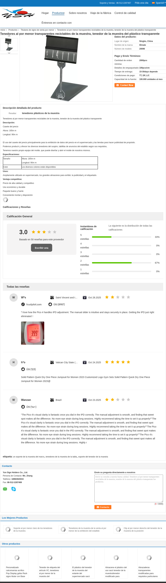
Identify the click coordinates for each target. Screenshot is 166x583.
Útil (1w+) (31, 407)
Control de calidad (125, 13)
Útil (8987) (59, 304)
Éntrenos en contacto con (57, 22)
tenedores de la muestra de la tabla (61, 457)
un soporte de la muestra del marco (28, 457)
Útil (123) (31, 369)
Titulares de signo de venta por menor (37, 30)
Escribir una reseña (41, 249)
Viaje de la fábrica (100, 13)
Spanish (161, 2)
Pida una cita (141, 2)
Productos (58, 13)
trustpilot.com (34, 304)
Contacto (118, 85)
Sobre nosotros (78, 13)
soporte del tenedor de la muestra (93, 457)
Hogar (45, 13)
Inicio (2, 30)
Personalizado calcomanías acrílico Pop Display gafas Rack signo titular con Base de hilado (16, 573)
